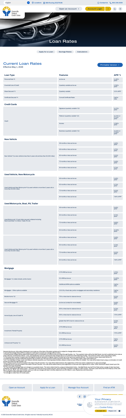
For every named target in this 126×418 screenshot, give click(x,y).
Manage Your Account (78, 387)
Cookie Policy (106, 407)
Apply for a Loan (46, 52)
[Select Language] (17, 2)
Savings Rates (65, 52)
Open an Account (17, 387)
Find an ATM (109, 387)
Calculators (82, 52)
